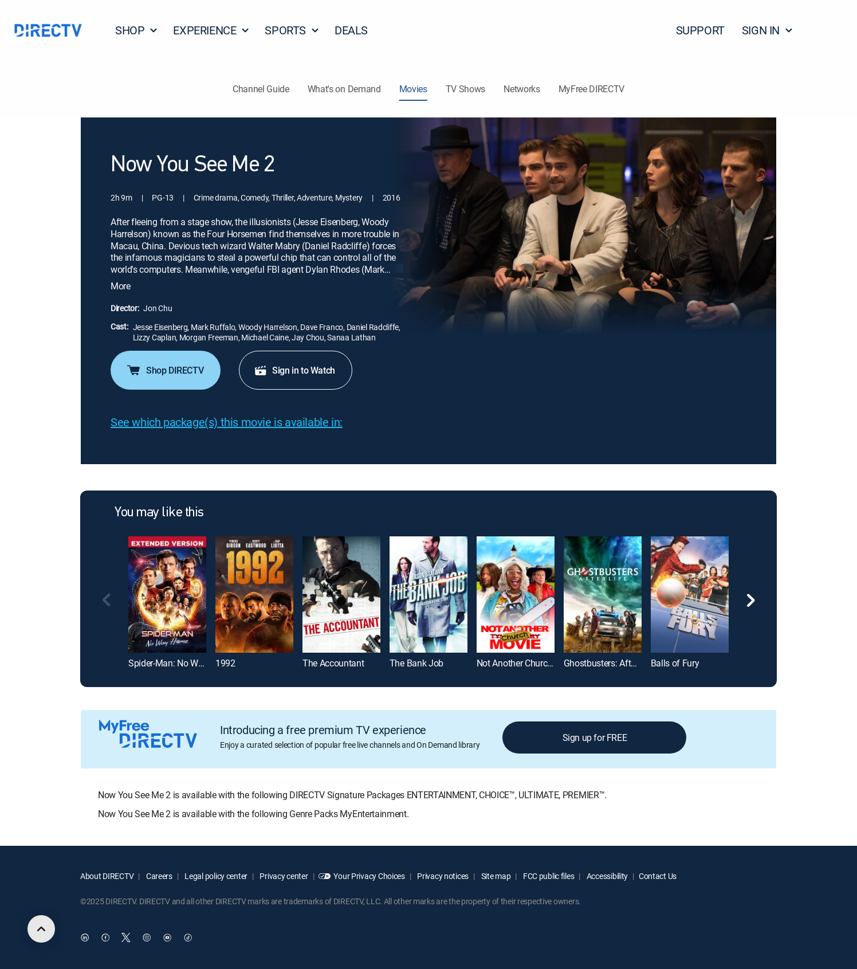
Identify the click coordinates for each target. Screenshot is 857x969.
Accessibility (606, 875)
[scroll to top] (41, 929)
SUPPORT (700, 30)
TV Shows (465, 89)
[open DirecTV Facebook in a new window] (105, 937)
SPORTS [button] (292, 30)
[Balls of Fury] (690, 594)
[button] (827, 30)
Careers (158, 875)
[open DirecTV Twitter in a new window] (126, 937)
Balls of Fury (675, 663)
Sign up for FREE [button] (595, 737)
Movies (413, 89)
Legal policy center (215, 875)
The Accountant (333, 663)
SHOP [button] (136, 30)
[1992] (254, 594)
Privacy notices (442, 875)
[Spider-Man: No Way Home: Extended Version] (167, 594)
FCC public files (547, 875)
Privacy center (283, 875)
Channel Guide (261, 89)
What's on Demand (344, 89)
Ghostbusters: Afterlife (607, 663)
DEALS (351, 30)
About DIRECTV (106, 875)
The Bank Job (416, 663)
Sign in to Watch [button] (294, 370)
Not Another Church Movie (527, 663)
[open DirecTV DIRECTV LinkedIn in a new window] (84, 937)
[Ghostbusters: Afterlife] (603, 594)
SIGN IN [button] (767, 30)
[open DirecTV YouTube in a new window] (167, 937)
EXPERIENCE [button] (211, 30)
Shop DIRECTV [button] (164, 370)
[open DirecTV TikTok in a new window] (187, 937)
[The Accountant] (341, 594)
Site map (494, 875)
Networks (522, 89)
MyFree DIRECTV (592, 89)
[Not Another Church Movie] (516, 594)
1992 (225, 663)
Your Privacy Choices (368, 875)
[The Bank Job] (428, 594)
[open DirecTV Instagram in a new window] (146, 937)
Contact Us (658, 875)
